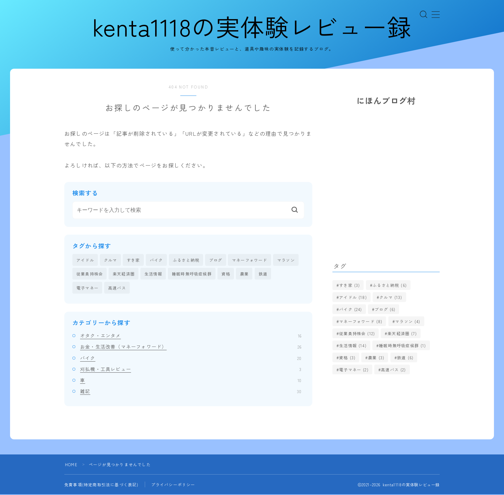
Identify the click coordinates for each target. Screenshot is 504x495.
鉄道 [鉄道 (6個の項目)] (405, 358)
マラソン (286, 260)
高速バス (117, 288)
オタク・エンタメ (190, 336)
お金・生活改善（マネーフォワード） (190, 347)
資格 (226, 274)
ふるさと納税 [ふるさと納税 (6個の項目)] (390, 285)
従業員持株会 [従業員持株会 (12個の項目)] (357, 333)
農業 (244, 274)
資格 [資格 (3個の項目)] (347, 358)
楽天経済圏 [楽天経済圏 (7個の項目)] (402, 333)
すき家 (133, 260)
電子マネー (87, 288)
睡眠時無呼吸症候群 (192, 274)
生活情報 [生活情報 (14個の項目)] (353, 346)
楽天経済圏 (124, 274)
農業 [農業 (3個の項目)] (376, 358)
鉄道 (263, 274)
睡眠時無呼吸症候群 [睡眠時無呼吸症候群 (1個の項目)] (402, 346)
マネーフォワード (249, 260)
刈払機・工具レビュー (190, 369)
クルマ (110, 260)
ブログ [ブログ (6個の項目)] (385, 309)
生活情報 (153, 274)
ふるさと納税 (186, 260)
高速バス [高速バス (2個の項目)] (393, 370)
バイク (156, 260)
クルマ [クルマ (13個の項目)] (390, 297)
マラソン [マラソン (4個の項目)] (407, 321)
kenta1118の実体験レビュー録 (252, 26)
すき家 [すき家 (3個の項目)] (349, 285)
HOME (71, 465)
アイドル (85, 260)
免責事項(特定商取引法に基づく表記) (101, 485)
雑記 (190, 391)
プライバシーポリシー (173, 485)
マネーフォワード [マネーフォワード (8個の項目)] (360, 321)
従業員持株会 (89, 274)
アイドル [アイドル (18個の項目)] (353, 297)
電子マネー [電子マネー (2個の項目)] (354, 370)
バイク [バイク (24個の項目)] (350, 309)
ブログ (216, 260)
